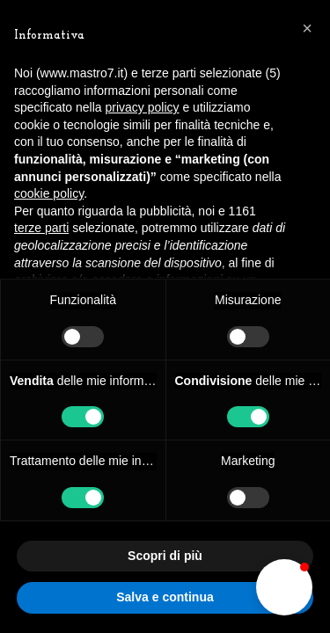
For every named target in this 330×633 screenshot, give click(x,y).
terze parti (41, 228)
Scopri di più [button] (165, 556)
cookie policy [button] (49, 193)
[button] (284, 587)
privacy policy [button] (143, 107)
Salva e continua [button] (164, 597)
